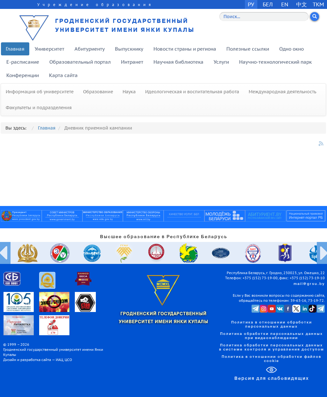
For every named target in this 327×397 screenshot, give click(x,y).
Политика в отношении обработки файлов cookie (271, 359)
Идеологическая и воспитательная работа (192, 92)
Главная (15, 49)
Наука (129, 92)
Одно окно (291, 49)
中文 (301, 4)
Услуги (221, 62)
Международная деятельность (282, 92)
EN (284, 4)
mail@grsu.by (309, 284)
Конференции (22, 75)
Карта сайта (63, 75)
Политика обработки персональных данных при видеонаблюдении (271, 336)
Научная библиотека (178, 62)
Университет (49, 49)
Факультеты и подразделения (39, 107)
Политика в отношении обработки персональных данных (271, 324)
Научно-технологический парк (275, 62)
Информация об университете (40, 92)
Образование (98, 92)
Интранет (132, 62)
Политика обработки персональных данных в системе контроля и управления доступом (271, 347)
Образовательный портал (80, 62)
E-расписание (22, 62)
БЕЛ (268, 4)
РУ (251, 4)
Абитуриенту (90, 49)
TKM (318, 4)
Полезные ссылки (247, 49)
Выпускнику (129, 49)
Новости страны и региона (184, 49)
